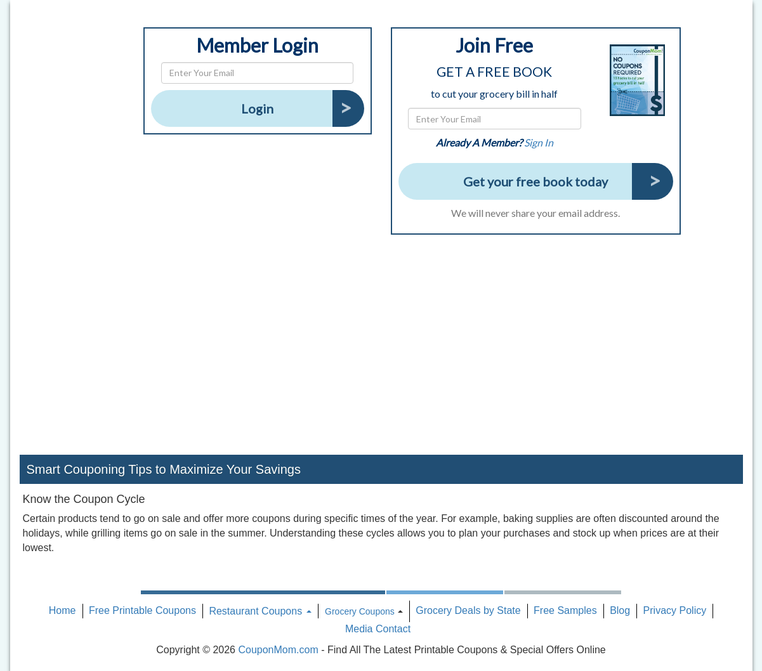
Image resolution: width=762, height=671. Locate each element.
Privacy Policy (675, 610)
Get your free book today (535, 181)
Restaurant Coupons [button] (260, 611)
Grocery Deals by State (468, 610)
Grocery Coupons (360, 611)
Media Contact (378, 628)
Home (62, 610)
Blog (620, 610)
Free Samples (565, 610)
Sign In (538, 142)
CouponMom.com (278, 649)
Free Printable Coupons (142, 610)
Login (257, 108)
